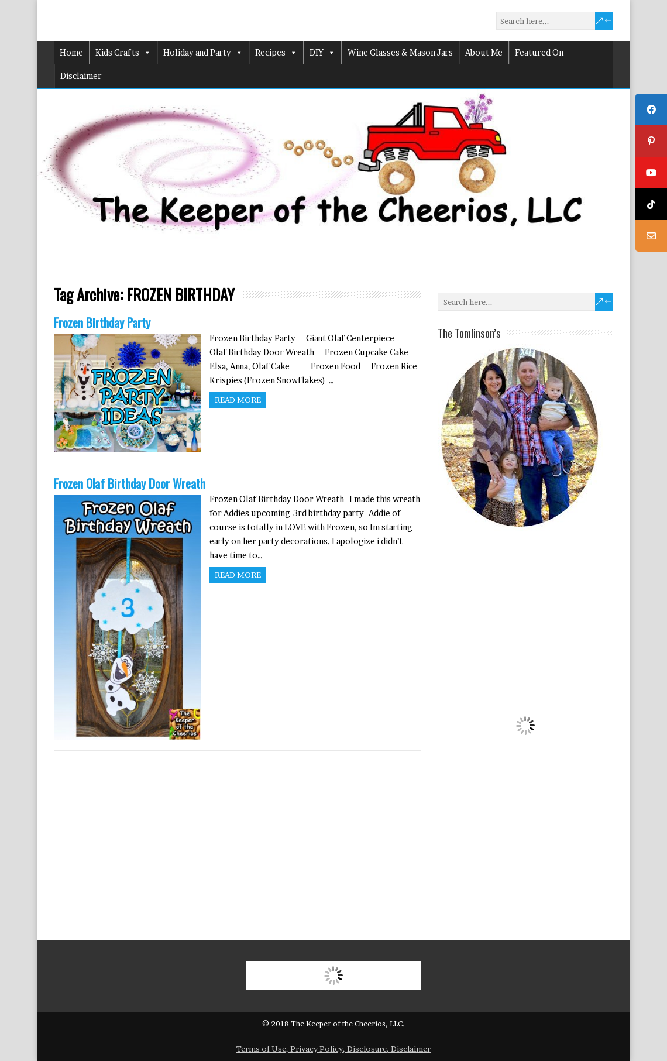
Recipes (276, 52)
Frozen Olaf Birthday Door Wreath (129, 483)
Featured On (539, 52)
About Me (484, 52)
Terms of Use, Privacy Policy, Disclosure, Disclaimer (333, 1048)
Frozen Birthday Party (102, 322)
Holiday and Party (203, 52)
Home (71, 52)
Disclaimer (81, 76)
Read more (238, 399)
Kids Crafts (123, 52)
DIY (322, 52)
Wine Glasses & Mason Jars (400, 52)
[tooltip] (651, 109)
